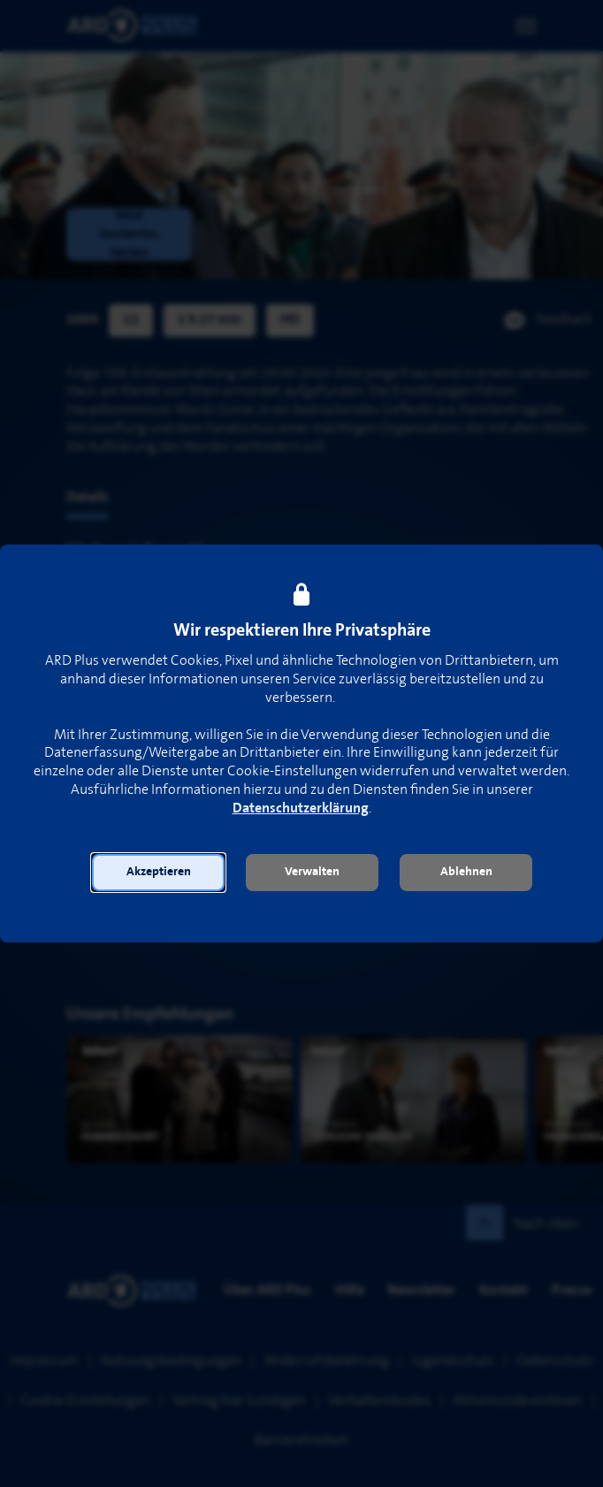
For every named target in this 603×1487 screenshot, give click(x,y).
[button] (158, 872)
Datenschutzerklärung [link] (301, 808)
